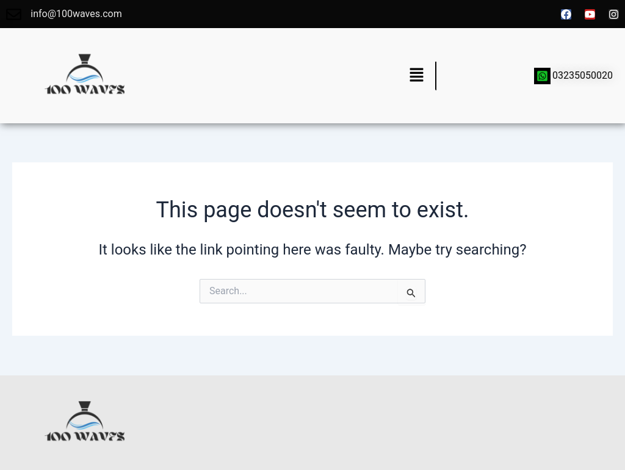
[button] (416, 75)
